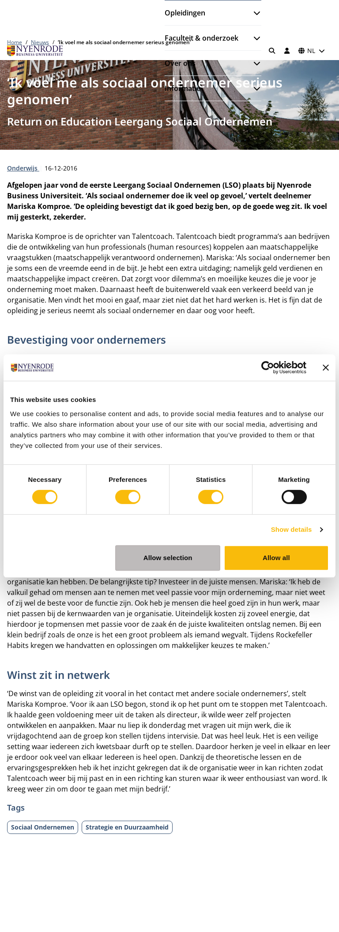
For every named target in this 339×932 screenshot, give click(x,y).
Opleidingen (185, 13)
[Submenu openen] (253, 12)
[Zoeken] (272, 51)
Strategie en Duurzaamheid (127, 827)
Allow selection (167, 557)
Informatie (182, 88)
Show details (291, 529)
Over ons (180, 63)
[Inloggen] (287, 51)
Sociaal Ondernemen (42, 827)
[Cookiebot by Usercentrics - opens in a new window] (267, 367)
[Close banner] (326, 367)
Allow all (276, 557)
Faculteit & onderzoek (201, 38)
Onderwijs (23, 168)
